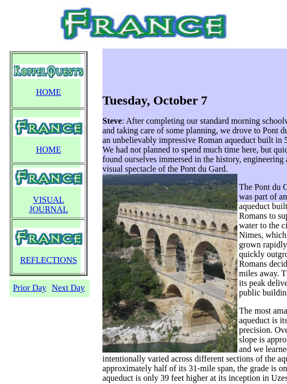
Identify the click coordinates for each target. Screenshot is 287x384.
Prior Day (29, 287)
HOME (48, 92)
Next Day (68, 287)
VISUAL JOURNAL (48, 204)
